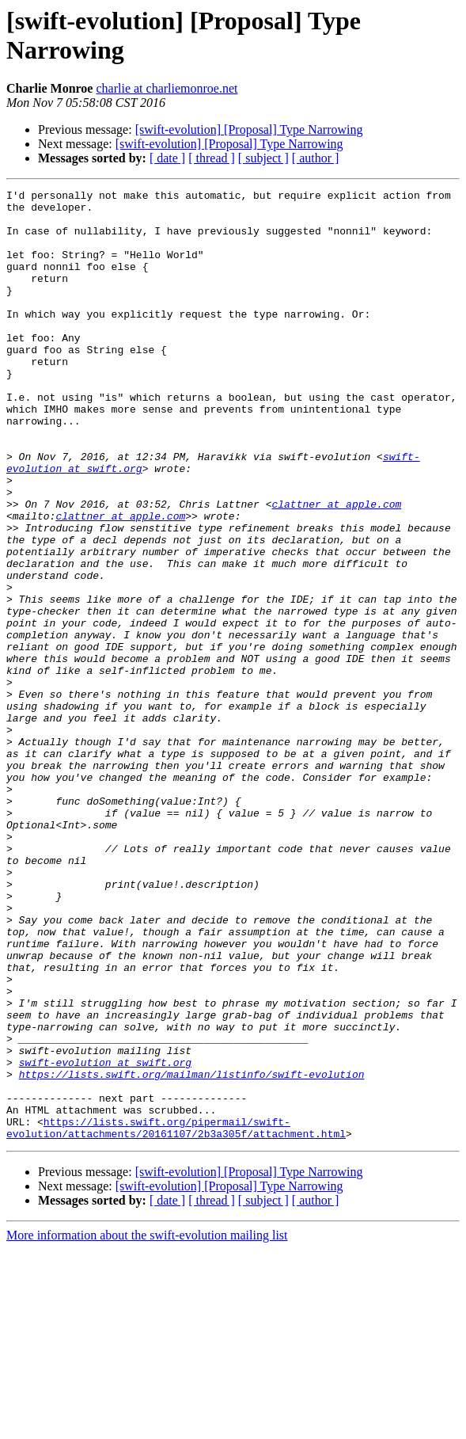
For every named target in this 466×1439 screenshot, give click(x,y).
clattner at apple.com (336, 568)
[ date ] (167, 158)
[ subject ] (263, 158)
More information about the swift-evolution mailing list (147, 1425)
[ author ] (315, 158)
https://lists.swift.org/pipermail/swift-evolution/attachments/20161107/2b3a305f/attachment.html (176, 1316)
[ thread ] (211, 158)
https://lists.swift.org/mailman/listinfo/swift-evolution (192, 1252)
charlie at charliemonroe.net (166, 88)
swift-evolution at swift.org (105, 1238)
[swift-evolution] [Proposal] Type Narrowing (249, 129)
